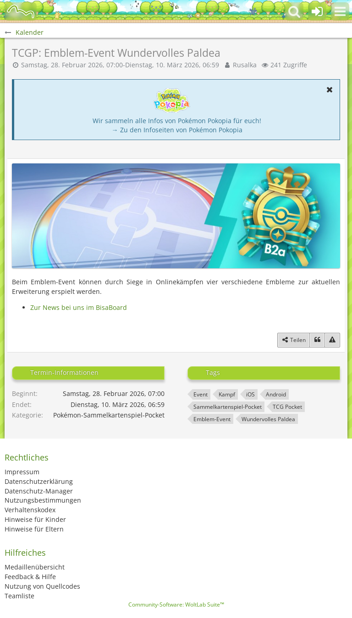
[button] (340, 11)
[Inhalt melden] (332, 340)
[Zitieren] (317, 340)
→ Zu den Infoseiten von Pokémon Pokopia (177, 129)
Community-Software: (176, 604)
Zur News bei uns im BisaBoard (78, 307)
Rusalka (245, 64)
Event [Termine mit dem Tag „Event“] (200, 394)
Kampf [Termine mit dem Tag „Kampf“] (227, 394)
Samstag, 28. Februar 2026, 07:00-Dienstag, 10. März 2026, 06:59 (120, 64)
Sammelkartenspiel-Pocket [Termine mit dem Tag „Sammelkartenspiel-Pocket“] (227, 407)
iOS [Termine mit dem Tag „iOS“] (250, 394)
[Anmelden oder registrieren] (317, 11)
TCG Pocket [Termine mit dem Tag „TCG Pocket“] (287, 407)
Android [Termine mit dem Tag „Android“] (276, 394)
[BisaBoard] (20, 11)
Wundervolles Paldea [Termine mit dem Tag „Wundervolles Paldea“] (268, 419)
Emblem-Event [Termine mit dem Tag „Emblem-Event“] (212, 419)
